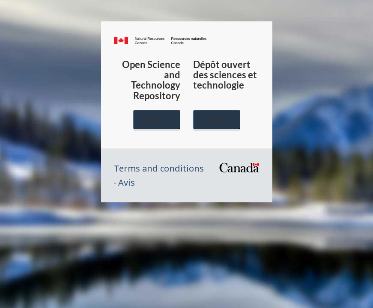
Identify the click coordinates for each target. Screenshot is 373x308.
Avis (126, 182)
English (156, 120)
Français (216, 120)
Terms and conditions (159, 168)
